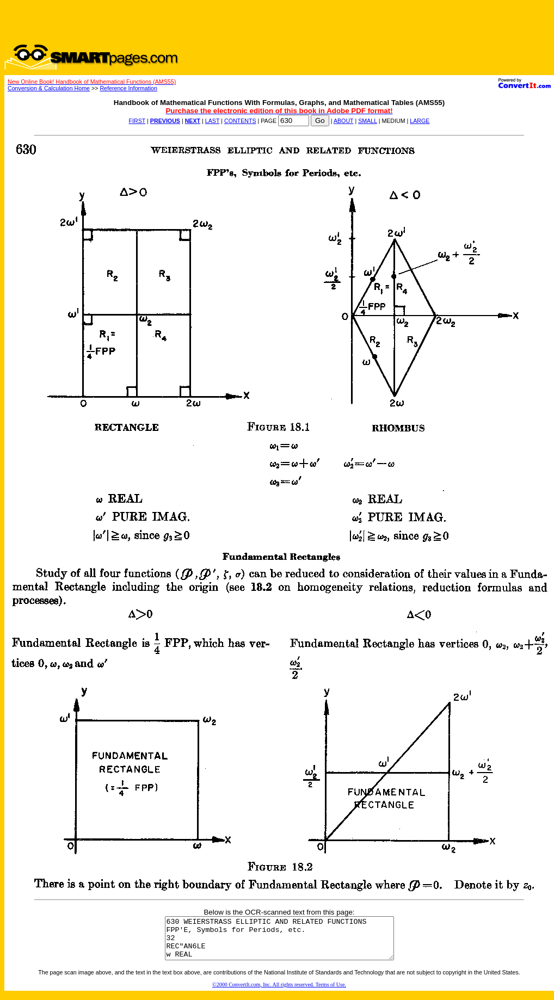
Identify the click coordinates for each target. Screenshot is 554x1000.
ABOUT (344, 121)
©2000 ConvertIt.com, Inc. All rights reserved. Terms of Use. (279, 993)
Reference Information (128, 88)
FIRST (137, 121)
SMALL (367, 121)
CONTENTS (240, 121)
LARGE (419, 121)
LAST (212, 121)
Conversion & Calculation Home (49, 88)
